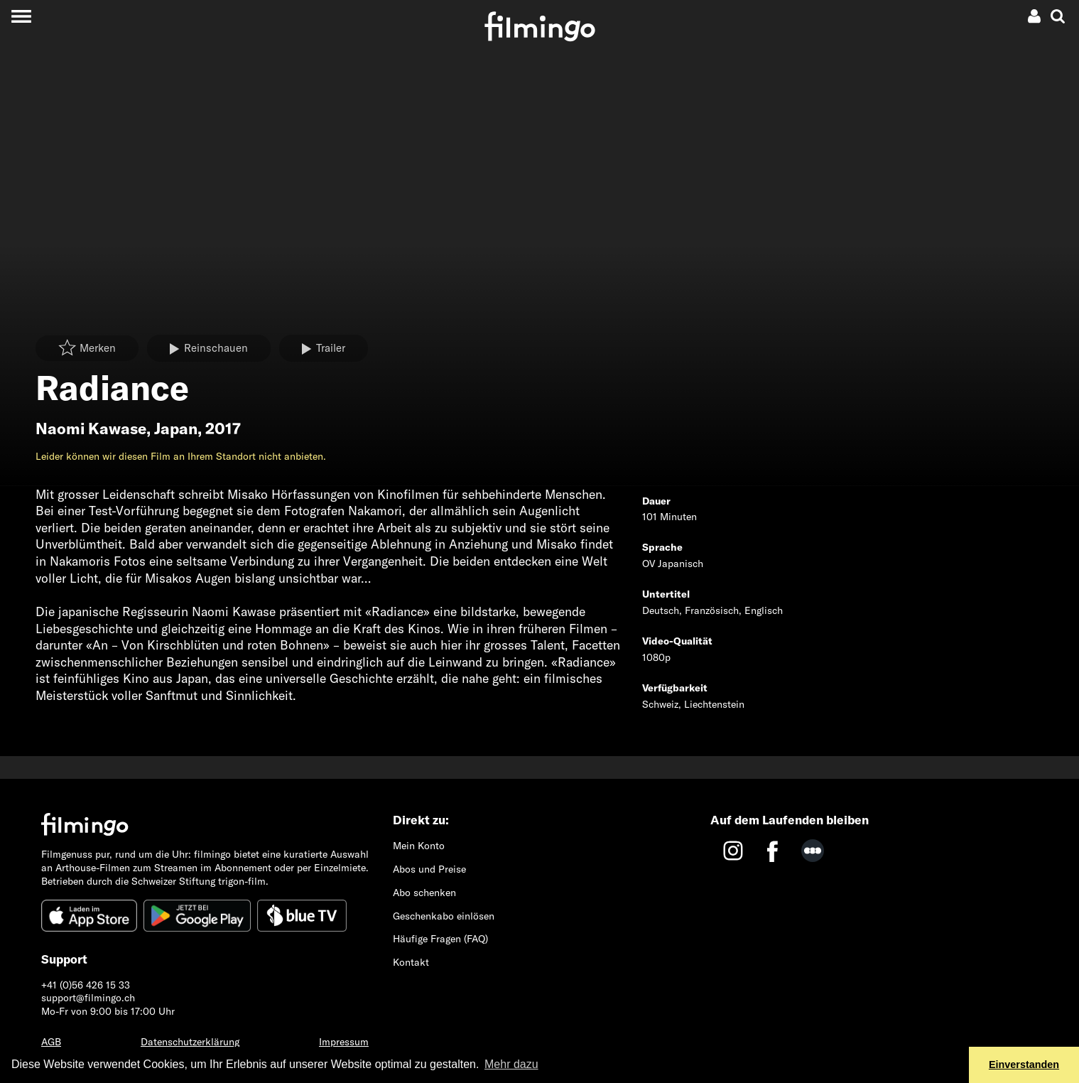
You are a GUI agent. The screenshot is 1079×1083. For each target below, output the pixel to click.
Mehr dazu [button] (511, 1064)
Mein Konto (419, 845)
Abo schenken (424, 892)
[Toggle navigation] (21, 16)
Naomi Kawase (91, 428)
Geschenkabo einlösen (443, 916)
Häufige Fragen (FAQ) (440, 938)
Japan (175, 428)
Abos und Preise (429, 869)
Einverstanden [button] (1024, 1064)
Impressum (344, 1041)
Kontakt (411, 962)
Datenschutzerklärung (190, 1041)
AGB (51, 1041)
